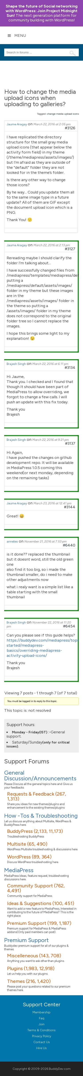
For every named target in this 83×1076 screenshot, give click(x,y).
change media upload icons (63, 113)
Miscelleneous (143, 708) (34, 956)
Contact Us (41, 1042)
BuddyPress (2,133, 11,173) (35, 831)
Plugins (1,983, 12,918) (30, 968)
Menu (17, 35)
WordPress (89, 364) (29, 857)
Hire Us (41, 1048)
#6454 (69, 626)
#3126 (70, 128)
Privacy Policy (41, 1036)
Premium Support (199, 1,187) (39, 923)
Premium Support (26, 940)
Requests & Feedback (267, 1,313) (36, 796)
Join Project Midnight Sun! (41, 11)
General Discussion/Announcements (40, 775)
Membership (41, 1012)
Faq (41, 1018)
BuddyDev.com (60, 1069)
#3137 (70, 443)
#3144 (69, 507)
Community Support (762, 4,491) (36, 888)
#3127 (70, 249)
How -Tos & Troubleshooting (41, 815)
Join (41, 1024)
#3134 (70, 368)
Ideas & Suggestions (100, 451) (40, 903)
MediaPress (18, 870)
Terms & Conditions (41, 1030)
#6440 (69, 545)
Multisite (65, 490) (27, 844)
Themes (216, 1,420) (29, 981)
